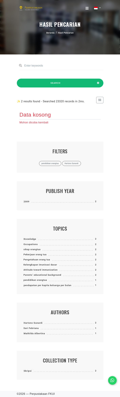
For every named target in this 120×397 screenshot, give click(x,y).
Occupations (31, 244)
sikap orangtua (32, 249)
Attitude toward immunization (41, 270)
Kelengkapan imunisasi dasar (40, 264)
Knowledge (30, 239)
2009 (27, 201)
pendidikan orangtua (35, 280)
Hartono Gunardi (33, 323)
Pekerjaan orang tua (35, 254)
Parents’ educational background (42, 275)
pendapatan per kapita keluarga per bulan (47, 285)
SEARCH (55, 84)
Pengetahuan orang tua (37, 259)
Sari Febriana (31, 328)
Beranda (50, 33)
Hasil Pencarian (66, 33)
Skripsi (28, 371)
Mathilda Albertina (34, 333)
